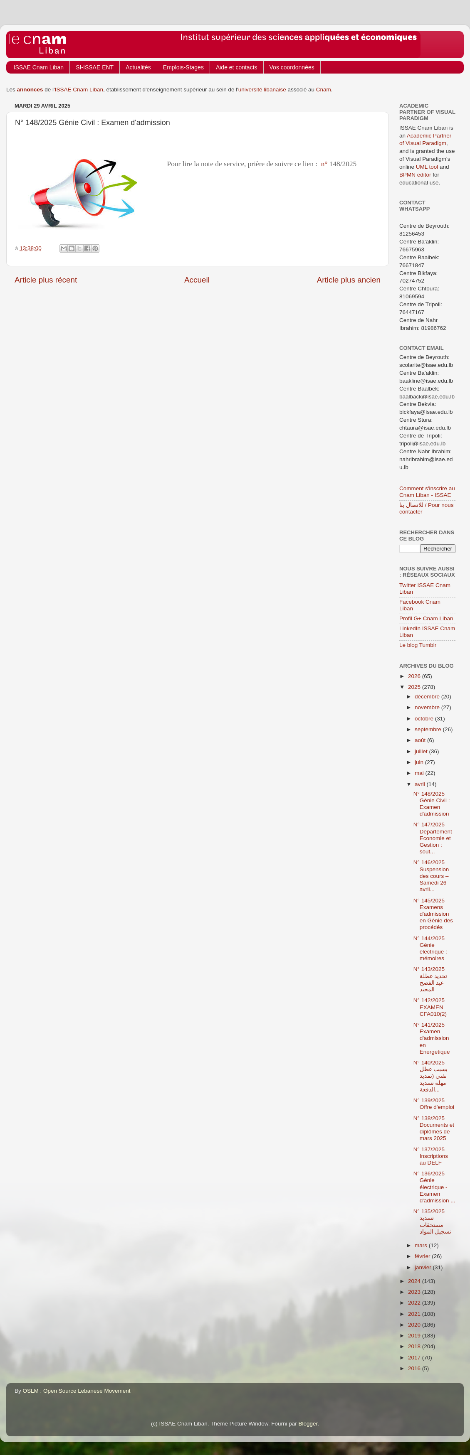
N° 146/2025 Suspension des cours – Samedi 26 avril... (431, 875)
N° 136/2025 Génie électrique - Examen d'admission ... (434, 1187)
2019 (415, 1335)
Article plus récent (46, 279)
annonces (30, 89)
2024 (415, 1281)
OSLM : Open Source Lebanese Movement (77, 1391)
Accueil (197, 279)
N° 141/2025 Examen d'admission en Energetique (431, 1038)
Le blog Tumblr (417, 645)
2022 (415, 1303)
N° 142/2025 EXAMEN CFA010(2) (430, 1007)
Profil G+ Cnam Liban (426, 618)
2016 (415, 1368)
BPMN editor (415, 175)
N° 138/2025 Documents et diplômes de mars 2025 (433, 1128)
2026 (415, 676)
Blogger (308, 1424)
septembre (429, 729)
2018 (415, 1346)
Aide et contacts (236, 67)
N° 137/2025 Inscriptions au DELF (430, 1156)
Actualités (138, 67)
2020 (415, 1325)
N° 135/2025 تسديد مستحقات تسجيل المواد (432, 1221)
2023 (415, 1292)
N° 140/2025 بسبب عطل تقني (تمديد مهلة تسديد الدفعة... (430, 1076)
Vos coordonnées (292, 67)
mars (422, 1245)
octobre (425, 718)
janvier (424, 1267)
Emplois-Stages (183, 67)
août (421, 740)
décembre (428, 696)
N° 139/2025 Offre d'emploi (433, 1103)
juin (420, 762)
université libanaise (262, 89)
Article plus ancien (349, 279)
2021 (415, 1314)
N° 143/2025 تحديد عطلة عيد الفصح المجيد (430, 979)
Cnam (323, 89)
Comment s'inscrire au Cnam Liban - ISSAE (427, 491)
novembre (428, 707)
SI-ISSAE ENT (95, 67)
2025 (415, 687)
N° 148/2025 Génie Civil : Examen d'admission (431, 804)
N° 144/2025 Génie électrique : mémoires (430, 948)
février (423, 1256)
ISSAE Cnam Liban (39, 67)
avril (421, 784)
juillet (422, 751)
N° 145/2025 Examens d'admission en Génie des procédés (433, 914)
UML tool (427, 167)
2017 (415, 1357)
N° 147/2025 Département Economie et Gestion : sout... (432, 838)
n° (324, 164)
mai (420, 773)
